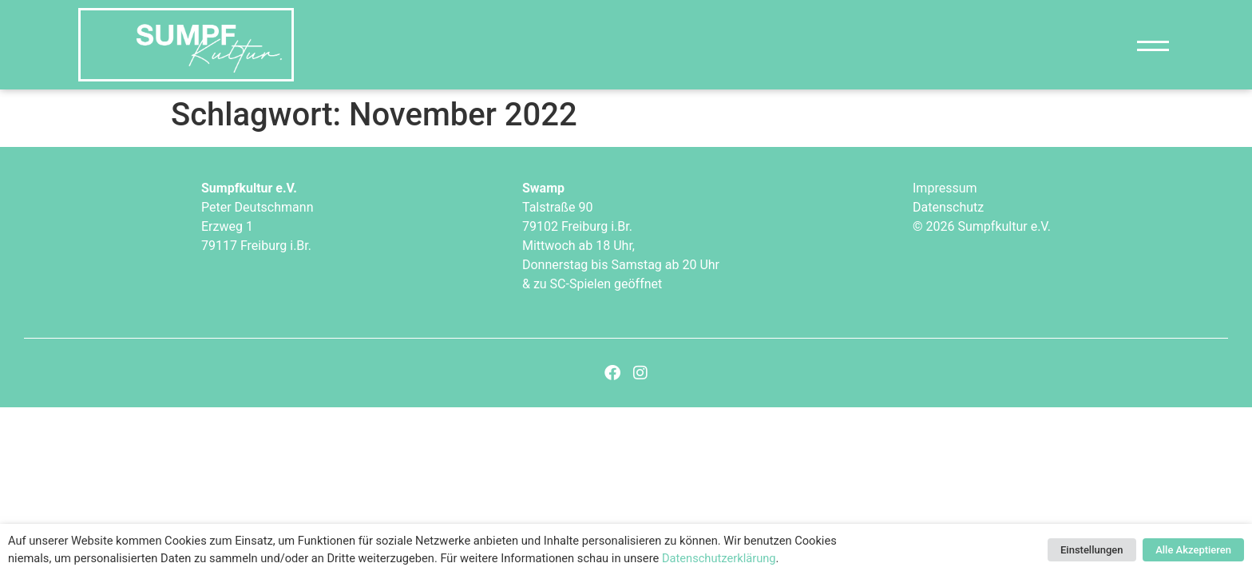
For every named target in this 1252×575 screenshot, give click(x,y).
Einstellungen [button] (1091, 550)
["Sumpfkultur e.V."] (186, 44)
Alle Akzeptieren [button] (1193, 550)
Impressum (945, 188)
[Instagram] (640, 373)
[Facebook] (612, 373)
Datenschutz (948, 207)
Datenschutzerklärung (719, 558)
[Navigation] (1153, 45)
